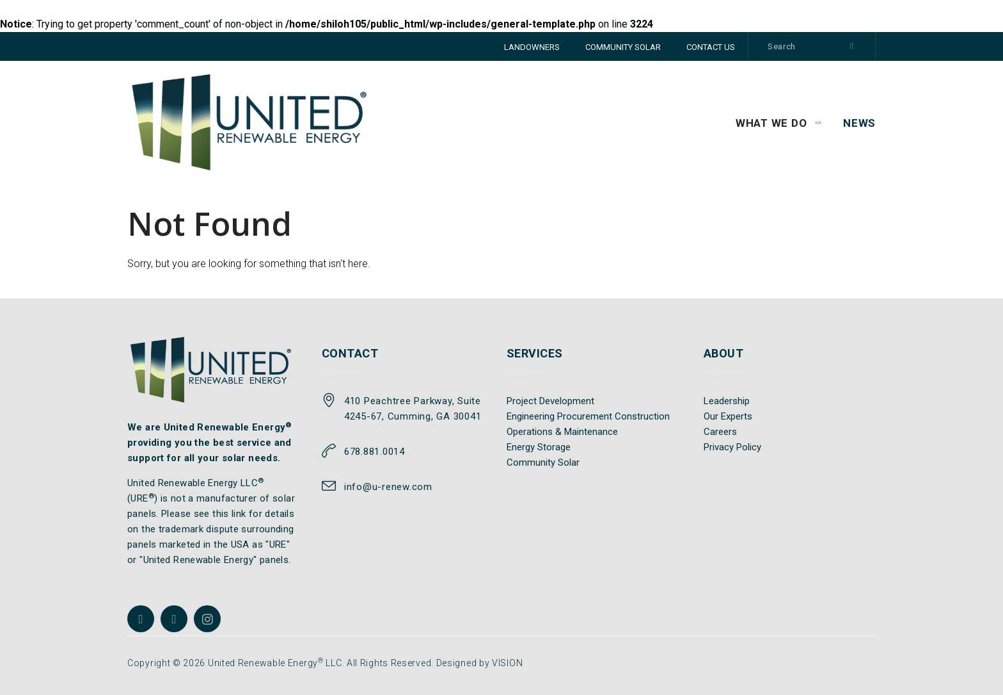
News (859, 123)
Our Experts (728, 416)
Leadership (727, 401)
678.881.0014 (374, 451)
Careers (720, 431)
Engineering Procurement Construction (588, 416)
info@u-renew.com (388, 487)
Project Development (550, 401)
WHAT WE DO (771, 123)
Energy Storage (539, 447)
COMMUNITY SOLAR (623, 47)
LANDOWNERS (532, 47)
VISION (507, 663)
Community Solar (543, 462)
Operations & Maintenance (562, 431)
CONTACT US (710, 47)
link (239, 513)
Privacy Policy (732, 447)
